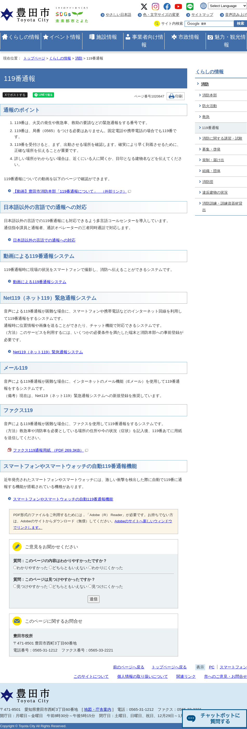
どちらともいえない (69, 567)
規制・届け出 (213, 160)
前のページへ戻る (128, 667)
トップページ (34, 58)
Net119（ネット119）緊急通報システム (48, 352)
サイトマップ (202, 15)
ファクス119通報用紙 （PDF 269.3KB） (50, 450)
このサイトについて (91, 676)
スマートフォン (233, 667)
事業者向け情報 (147, 41)
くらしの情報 (24, 37)
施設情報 (106, 37)
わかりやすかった (32, 567)
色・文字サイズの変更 (161, 15)
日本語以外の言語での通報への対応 (44, 240)
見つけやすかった (32, 586)
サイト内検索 (172, 23)
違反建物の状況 (215, 192)
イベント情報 (65, 37)
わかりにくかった (107, 567)
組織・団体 (211, 171)
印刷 (179, 96)
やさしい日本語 (118, 15)
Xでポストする (15, 95)
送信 (94, 599)
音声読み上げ (236, 15)
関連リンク (186, 676)
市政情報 (188, 37)
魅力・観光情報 (230, 41)
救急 (206, 117)
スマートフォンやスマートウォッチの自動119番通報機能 (63, 499)
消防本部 (209, 95)
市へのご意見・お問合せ (225, 676)
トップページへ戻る (169, 667)
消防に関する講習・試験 (222, 138)
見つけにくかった (107, 586)
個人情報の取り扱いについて (142, 676)
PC (211, 667)
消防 (78, 58)
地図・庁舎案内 (97, 709)
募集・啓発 (211, 149)
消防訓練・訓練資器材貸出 (222, 206)
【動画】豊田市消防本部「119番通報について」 (72, 191)
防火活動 (209, 106)
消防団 (207, 182)
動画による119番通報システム (39, 281)
